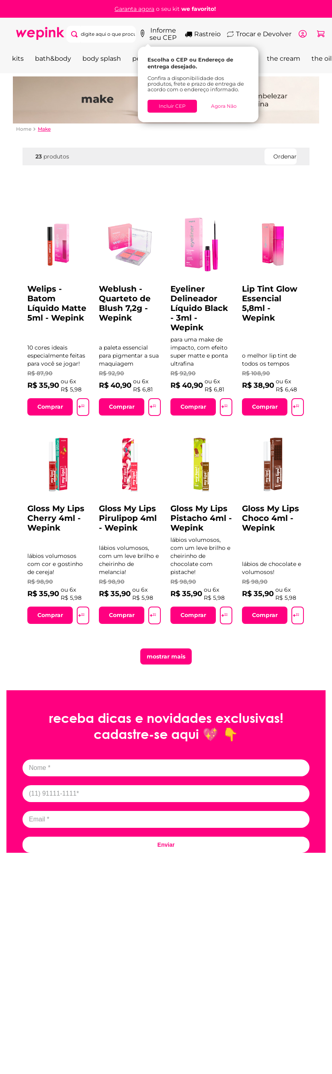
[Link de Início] (23, 127)
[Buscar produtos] (124, 33)
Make (44, 127)
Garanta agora (134, 8)
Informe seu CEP (163, 33)
